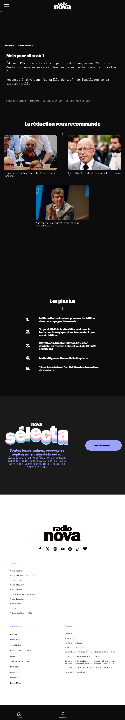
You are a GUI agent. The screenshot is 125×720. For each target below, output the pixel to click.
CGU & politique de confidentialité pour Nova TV (90, 667)
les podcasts (18, 580)
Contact (68, 634)
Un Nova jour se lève (78, 100)
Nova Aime (14, 634)
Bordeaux (14, 678)
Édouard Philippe (16, 100)
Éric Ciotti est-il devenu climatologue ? (94, 174)
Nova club (14, 667)
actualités (17, 590)
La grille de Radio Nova (24, 594)
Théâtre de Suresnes (20, 661)
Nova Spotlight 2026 (22, 613)
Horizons (34, 100)
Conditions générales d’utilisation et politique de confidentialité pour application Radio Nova (90, 662)
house (12, 656)
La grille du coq (52, 100)
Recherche (62, 715)
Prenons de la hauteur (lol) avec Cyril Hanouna (30, 174)
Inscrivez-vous (102, 445)
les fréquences (19, 599)
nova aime (16, 604)
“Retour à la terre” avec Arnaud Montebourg (57, 224)
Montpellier (15, 683)
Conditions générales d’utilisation (83, 656)
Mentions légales (73, 643)
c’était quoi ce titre (23, 576)
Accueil (19, 715)
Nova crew (70, 638)
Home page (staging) (75, 672)
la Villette (15, 645)
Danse (12, 672)
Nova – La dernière (74, 647)
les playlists (19, 585)
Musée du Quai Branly (20, 650)
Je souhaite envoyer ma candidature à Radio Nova (90, 652)
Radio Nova (15, 639)
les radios (17, 571)
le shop (15, 608)
